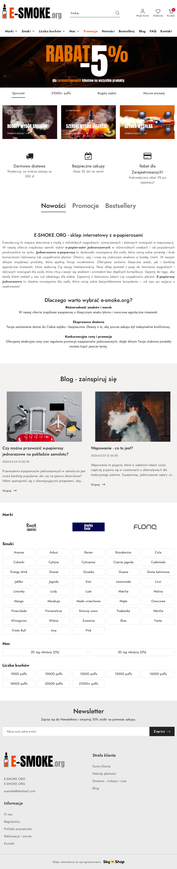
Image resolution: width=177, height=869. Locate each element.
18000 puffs (18, 683)
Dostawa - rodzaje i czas (109, 781)
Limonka (19, 591)
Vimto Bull (19, 630)
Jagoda (54, 581)
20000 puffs (54, 683)
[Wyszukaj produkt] (95, 13)
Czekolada (158, 562)
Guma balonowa (158, 572)
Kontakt (9, 843)
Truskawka (123, 611)
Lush (89, 591)
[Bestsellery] (127, 31)
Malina (158, 591)
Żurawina (88, 620)
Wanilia (158, 611)
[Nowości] (108, 31)
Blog (96, 788)
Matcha (123, 591)
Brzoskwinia (123, 552)
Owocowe (158, 601)
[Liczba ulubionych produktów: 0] (158, 13)
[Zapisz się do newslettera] (76, 731)
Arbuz (54, 552)
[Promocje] (91, 31)
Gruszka (88, 572)
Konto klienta (102, 766)
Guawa (123, 572)
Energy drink (18, 572)
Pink (88, 630)
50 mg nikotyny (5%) (132, 652)
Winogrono (19, 620)
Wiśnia (53, 620)
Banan (88, 552)
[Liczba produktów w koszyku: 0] (171, 13)
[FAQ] (153, 31)
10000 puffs (53, 674)
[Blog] (142, 31)
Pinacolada (19, 611)
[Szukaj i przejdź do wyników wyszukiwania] (117, 13)
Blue (123, 620)
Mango (19, 601)
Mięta (123, 601)
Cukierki (18, 562)
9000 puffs (19, 674)
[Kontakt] (166, 31)
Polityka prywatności (18, 829)
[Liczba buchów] (52, 31)
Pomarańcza (53, 611)
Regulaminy (12, 821)
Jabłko (19, 581)
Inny (54, 630)
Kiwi (88, 581)
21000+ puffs (88, 683)
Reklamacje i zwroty (18, 836)
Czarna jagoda (123, 562)
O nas (8, 814)
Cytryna (54, 562)
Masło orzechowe (88, 601)
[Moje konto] (142, 13)
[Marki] (11, 31)
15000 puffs (123, 674)
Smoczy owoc (88, 611)
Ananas (19, 552)
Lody (53, 591)
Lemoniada (123, 581)
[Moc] (74, 31)
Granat (53, 572)
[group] (88, 62)
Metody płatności (104, 773)
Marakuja (54, 601)
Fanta (158, 620)
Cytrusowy (88, 562)
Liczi (158, 581)
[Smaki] (28, 31)
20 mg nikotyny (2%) (45, 652)
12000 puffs (88, 674)
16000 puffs (158, 674)
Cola (158, 552)
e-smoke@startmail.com (19, 791)
